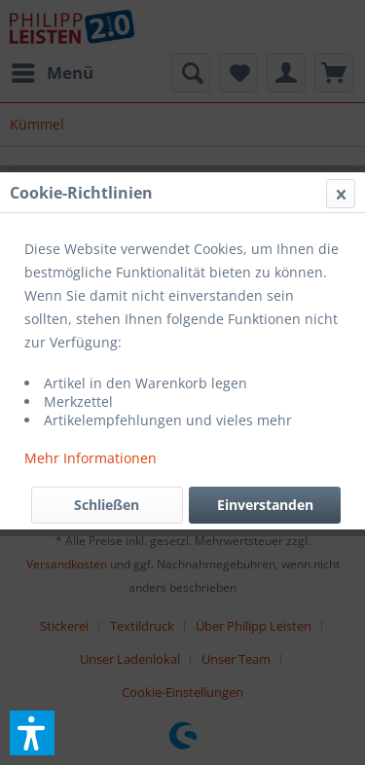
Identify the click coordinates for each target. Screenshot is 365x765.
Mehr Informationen (90, 458)
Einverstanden (265, 504)
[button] (32, 732)
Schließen (106, 504)
